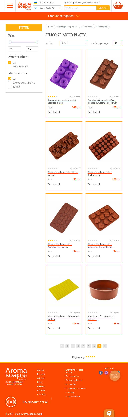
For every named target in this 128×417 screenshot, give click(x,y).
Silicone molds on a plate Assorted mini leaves (60, 245)
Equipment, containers (76, 388)
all (105, 346)
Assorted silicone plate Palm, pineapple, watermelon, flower (102, 101)
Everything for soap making (74, 371)
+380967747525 (46, 3)
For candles (71, 384)
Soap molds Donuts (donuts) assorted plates (62, 101)
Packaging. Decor (74, 380)
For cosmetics (72, 376)
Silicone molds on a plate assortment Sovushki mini (100, 245)
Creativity (70, 392)
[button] (73, 43)
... (73, 346)
